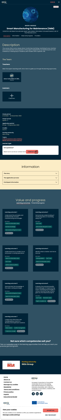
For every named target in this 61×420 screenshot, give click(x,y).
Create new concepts (11, 331)
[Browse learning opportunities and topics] (59, 2)
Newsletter (7, 387)
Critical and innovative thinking (12, 139)
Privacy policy (9, 392)
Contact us (8, 382)
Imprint (6, 394)
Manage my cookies (11, 384)
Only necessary (50, 415)
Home (6, 377)
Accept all (50, 410)
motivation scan (12, 344)
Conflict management (19, 328)
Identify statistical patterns (12, 264)
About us (7, 380)
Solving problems (40, 258)
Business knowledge (10, 226)
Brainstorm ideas (47, 297)
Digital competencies (41, 301)
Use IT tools (38, 223)
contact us (32, 152)
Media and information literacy (12, 140)
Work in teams (9, 328)
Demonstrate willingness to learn (13, 230)
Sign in (52, 2)
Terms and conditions (11, 389)
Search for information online (12, 223)
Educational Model (10, 397)
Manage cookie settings (11, 415)
